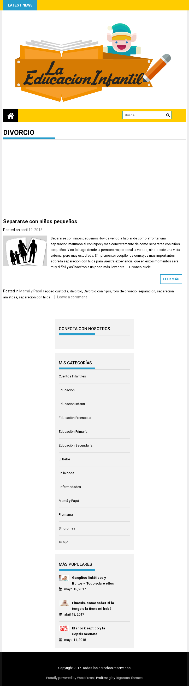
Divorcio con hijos (97, 291)
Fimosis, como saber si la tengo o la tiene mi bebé (93, 606)
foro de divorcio (125, 291)
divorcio (76, 291)
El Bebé (64, 459)
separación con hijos (34, 297)
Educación (67, 390)
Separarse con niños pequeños (40, 221)
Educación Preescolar (75, 418)
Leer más (171, 279)
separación (146, 291)
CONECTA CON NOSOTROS (84, 328)
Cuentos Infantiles (72, 376)
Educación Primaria (73, 432)
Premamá (66, 514)
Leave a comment (72, 297)
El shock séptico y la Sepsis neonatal (88, 631)
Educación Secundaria (75, 445)
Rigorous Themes (129, 678)
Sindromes (67, 528)
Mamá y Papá (30, 291)
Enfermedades (70, 487)
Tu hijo (63, 542)
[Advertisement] (94, 179)
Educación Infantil (72, 404)
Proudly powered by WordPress (70, 678)
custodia (61, 291)
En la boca (66, 473)
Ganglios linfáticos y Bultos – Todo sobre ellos (93, 580)
